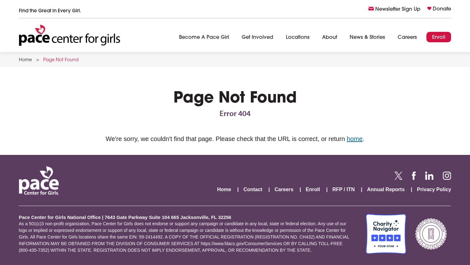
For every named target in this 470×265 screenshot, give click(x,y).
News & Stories (367, 37)
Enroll (438, 37)
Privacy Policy (434, 189)
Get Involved (257, 37)
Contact (253, 189)
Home (25, 60)
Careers (407, 37)
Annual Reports (386, 189)
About (329, 37)
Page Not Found (61, 60)
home (355, 138)
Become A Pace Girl (204, 37)
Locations (298, 37)
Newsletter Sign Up (397, 9)
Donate (442, 9)
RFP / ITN (343, 189)
